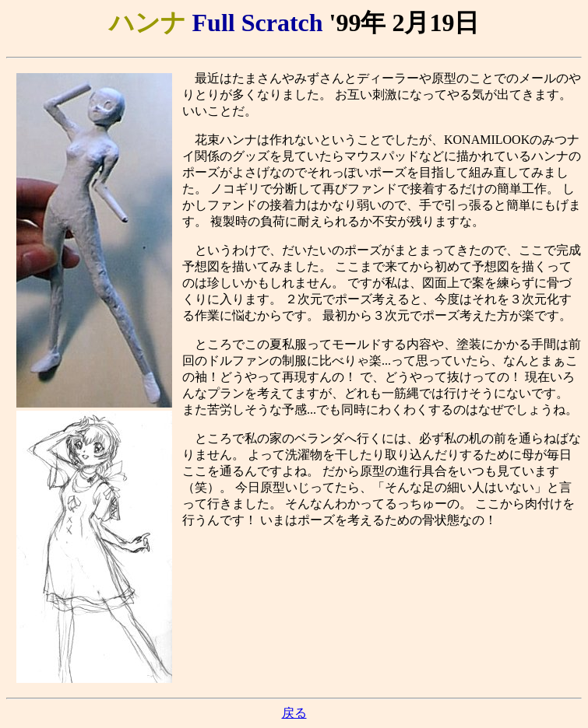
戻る (294, 712)
